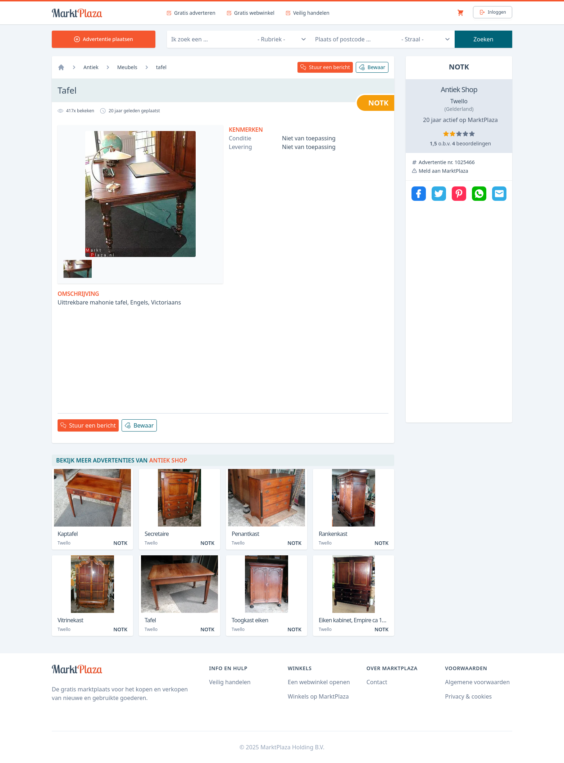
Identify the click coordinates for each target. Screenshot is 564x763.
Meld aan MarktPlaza (443, 170)
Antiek (91, 67)
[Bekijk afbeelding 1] (77, 269)
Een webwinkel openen (319, 682)
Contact (377, 682)
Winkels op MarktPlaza (318, 696)
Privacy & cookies (468, 696)
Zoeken (483, 39)
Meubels (127, 67)
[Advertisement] (223, 357)
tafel (161, 67)
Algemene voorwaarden (477, 682)
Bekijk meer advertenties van (121, 460)
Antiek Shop (459, 89)
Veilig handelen (229, 682)
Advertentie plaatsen (103, 39)
